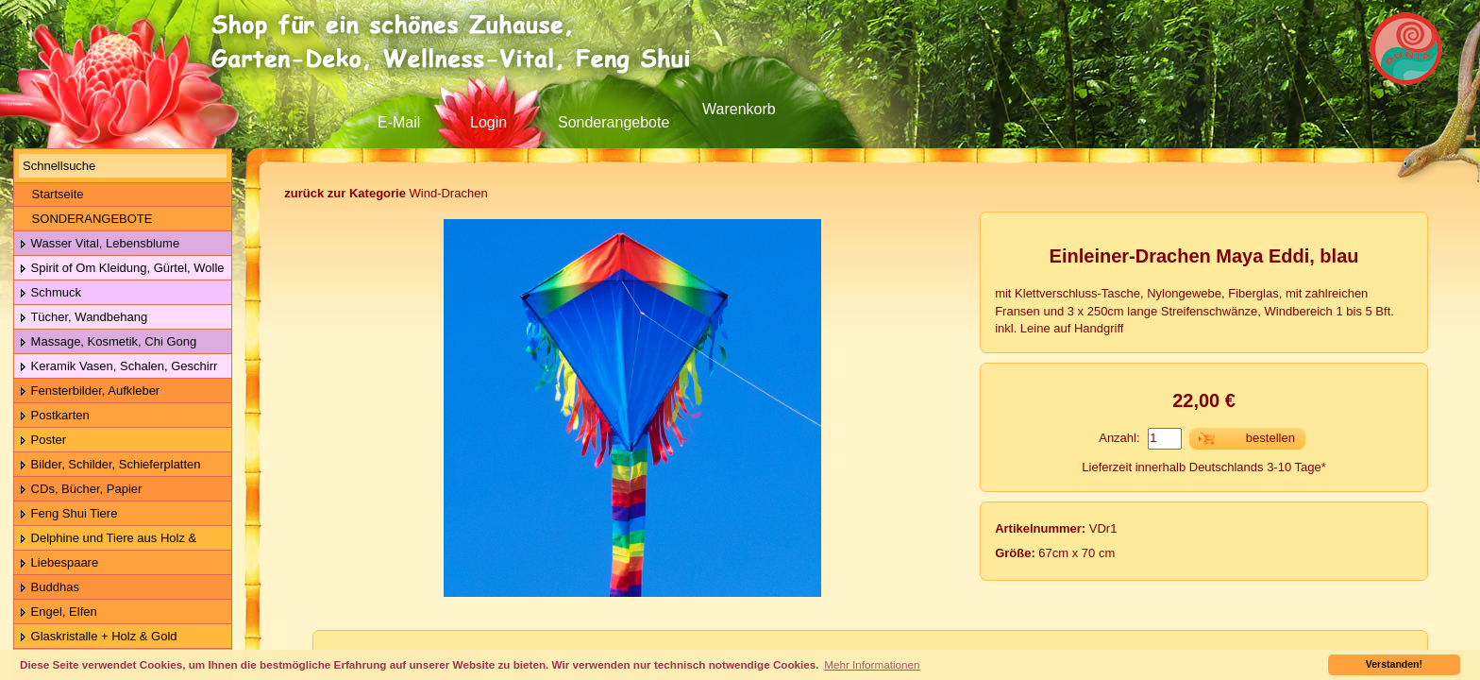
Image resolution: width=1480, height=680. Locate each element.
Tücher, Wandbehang (83, 318)
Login (488, 122)
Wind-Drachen (385, 193)
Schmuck (50, 293)
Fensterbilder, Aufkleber (89, 391)
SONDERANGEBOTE (85, 219)
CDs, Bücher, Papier (80, 490)
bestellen (1270, 438)
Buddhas (49, 588)
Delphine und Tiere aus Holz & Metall (105, 539)
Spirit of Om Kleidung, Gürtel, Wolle (122, 268)
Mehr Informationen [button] (871, 664)
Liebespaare (58, 563)
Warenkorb (739, 109)
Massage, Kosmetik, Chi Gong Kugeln (105, 342)
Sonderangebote (613, 122)
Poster (42, 440)
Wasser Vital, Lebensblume (99, 244)
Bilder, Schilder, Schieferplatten (110, 465)
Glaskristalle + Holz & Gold (98, 637)
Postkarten (54, 416)
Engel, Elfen (58, 612)
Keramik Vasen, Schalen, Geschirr (118, 367)
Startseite (51, 194)
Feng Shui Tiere (68, 514)
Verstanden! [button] (1394, 664)
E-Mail (399, 122)
